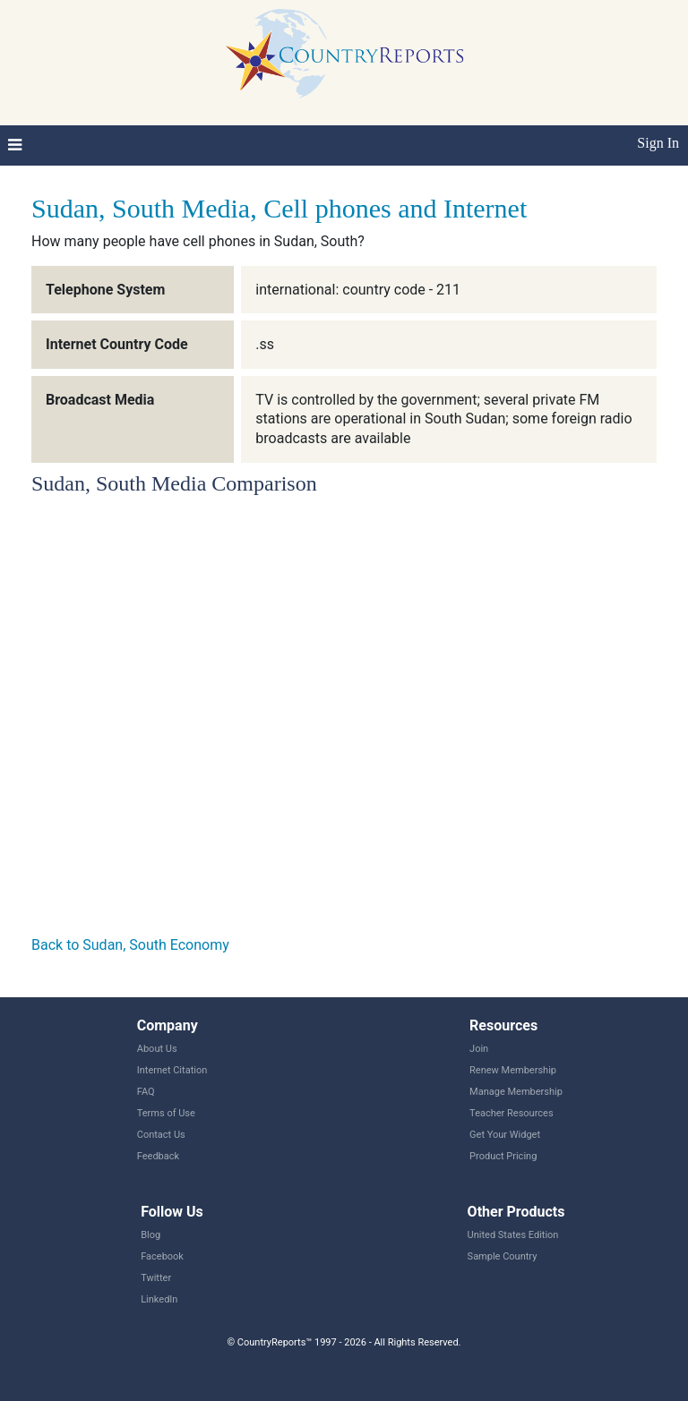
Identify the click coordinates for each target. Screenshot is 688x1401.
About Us (157, 1049)
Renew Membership (512, 1070)
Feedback (158, 1156)
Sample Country (503, 1256)
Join (478, 1049)
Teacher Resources (511, 1113)
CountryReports (344, 53)
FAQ (146, 1092)
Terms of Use (166, 1113)
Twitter (156, 1278)
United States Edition (513, 1235)
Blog (150, 1235)
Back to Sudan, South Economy (130, 944)
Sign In (658, 142)
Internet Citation (172, 1070)
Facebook (162, 1256)
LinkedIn (159, 1299)
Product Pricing (503, 1156)
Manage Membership (516, 1092)
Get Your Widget (504, 1134)
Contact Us (161, 1134)
